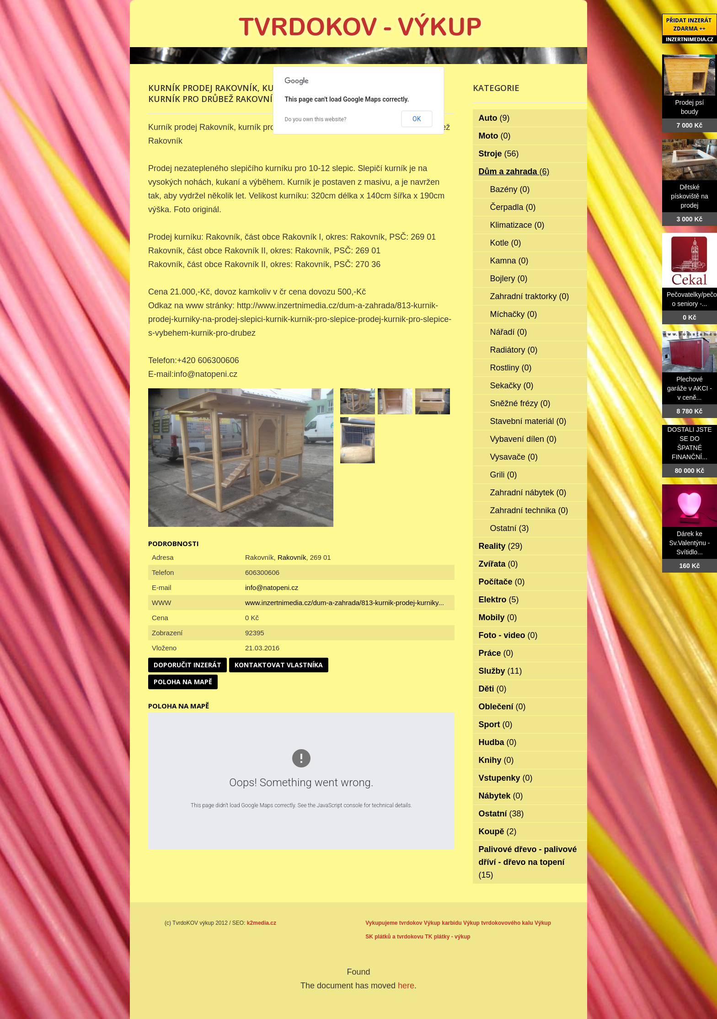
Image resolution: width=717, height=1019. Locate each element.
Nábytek (501, 795)
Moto (495, 135)
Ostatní (509, 528)
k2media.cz (261, 923)
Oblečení (502, 706)
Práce (496, 653)
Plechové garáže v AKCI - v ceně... (689, 388)
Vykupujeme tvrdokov (393, 923)
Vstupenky (506, 778)
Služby (500, 671)
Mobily (498, 617)
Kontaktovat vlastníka (279, 664)
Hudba (498, 742)
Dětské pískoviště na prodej (689, 196)
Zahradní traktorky (529, 296)
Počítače (502, 581)
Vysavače (514, 456)
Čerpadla (513, 207)
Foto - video (508, 635)
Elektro (499, 599)
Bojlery (509, 278)
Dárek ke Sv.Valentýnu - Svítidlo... (689, 543)
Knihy (496, 760)
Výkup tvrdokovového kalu (498, 923)
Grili (503, 474)
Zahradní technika (529, 510)
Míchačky (513, 314)
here (406, 985)
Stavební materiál (528, 421)
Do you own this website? (316, 119)
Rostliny (511, 367)
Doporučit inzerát (187, 664)
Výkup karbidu (443, 923)
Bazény (510, 189)
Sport (496, 724)
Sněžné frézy (520, 403)
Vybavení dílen (523, 439)
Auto (494, 118)
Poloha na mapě (183, 681)
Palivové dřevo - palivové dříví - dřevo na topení (528, 862)
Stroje (499, 153)
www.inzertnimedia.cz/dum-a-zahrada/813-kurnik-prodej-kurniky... (344, 602)
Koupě (498, 831)
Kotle (505, 242)
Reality (501, 546)
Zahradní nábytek (528, 492)
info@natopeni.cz (271, 587)
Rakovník (292, 557)
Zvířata (498, 563)
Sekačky (512, 385)
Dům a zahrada (514, 171)
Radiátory (514, 349)
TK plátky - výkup (447, 936)
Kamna (509, 260)
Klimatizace (517, 225)
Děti (493, 688)
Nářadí (508, 332)
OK (416, 119)
